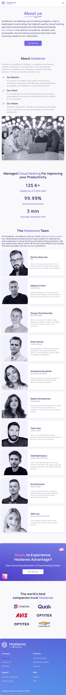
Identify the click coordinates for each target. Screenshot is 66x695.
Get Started (33, 43)
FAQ (34, 681)
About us (5, 658)
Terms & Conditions (10, 677)
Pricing (36, 677)
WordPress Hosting (41, 662)
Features (36, 666)
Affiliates (5, 666)
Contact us (6, 662)
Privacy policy (7, 681)
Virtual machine (39, 658)
